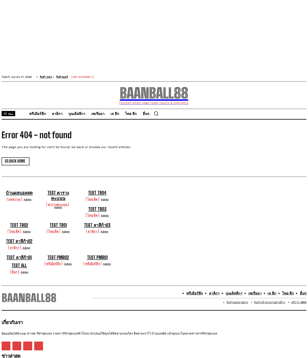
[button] (156, 113)
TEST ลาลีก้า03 (97, 225)
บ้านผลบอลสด (19, 192)
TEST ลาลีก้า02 (19, 241)
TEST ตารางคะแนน (58, 195)
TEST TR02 (19, 225)
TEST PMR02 (58, 257)
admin (27, 199)
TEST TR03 (97, 209)
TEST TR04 (97, 192)
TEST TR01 (58, 225)
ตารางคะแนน (57, 204)
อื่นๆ (14, 272)
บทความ (14, 199)
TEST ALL (19, 265)
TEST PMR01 (97, 257)
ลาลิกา (92, 231)
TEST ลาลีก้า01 (19, 257)
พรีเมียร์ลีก (53, 263)
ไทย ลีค (92, 199)
